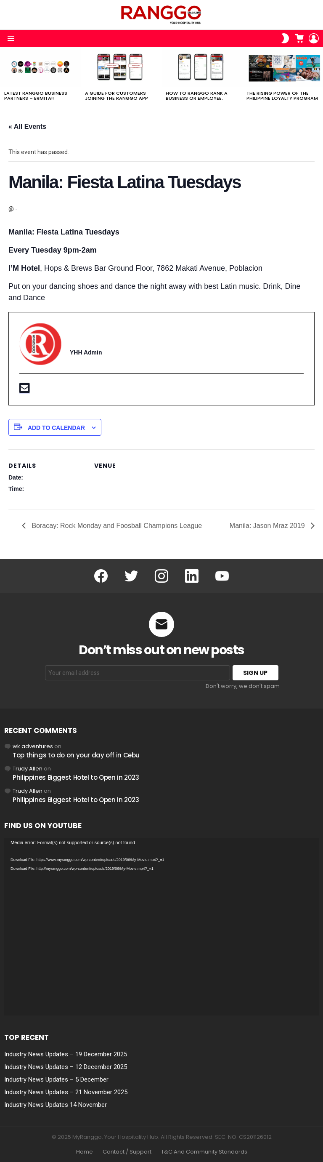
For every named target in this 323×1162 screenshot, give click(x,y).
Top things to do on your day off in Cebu (76, 755)
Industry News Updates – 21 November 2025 (65, 1092)
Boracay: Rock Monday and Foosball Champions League (116, 525)
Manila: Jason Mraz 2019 (268, 525)
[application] (161, 926)
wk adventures (33, 746)
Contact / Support (127, 1152)
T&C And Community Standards (204, 1152)
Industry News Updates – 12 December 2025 (65, 1067)
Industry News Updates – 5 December (56, 1079)
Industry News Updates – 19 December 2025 (65, 1054)
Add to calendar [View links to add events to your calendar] (56, 427)
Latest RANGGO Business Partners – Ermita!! (35, 95)
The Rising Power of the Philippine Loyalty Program (282, 95)
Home (84, 1152)
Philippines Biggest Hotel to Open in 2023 (76, 777)
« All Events (27, 126)
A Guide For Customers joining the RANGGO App (116, 95)
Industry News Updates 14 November (55, 1105)
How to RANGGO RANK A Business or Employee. (197, 95)
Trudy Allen (27, 769)
